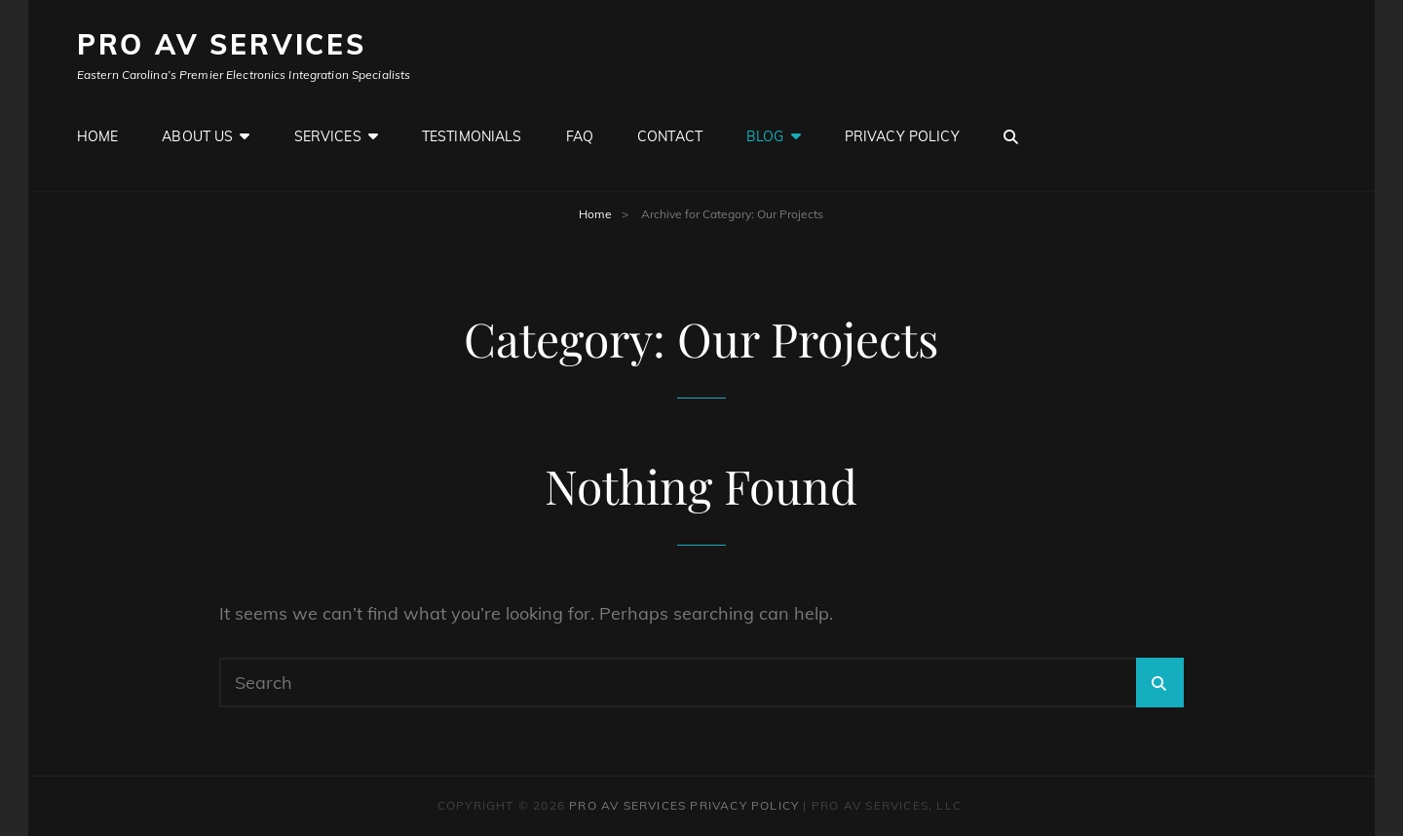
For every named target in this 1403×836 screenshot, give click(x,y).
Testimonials (472, 136)
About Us (197, 136)
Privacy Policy (902, 136)
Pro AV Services (221, 44)
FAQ (579, 136)
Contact (669, 136)
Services (327, 136)
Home (98, 136)
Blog (765, 136)
